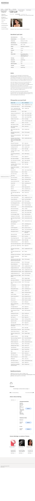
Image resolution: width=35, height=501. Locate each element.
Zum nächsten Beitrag (29, 392)
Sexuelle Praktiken (4, 28)
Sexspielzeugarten (4, 11)
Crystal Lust (30, 450)
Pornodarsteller (11, 11)
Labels (17, 11)
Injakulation (13, 450)
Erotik (28, 84)
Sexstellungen (4, 27)
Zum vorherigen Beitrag (14, 392)
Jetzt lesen (12, 452)
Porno (22, 93)
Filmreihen (21, 11)
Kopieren (28, 408)
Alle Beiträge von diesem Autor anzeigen (21, 388)
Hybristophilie (22, 450)
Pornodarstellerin (14, 76)
